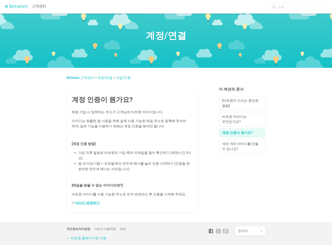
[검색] (297, 7)
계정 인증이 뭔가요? (237, 133)
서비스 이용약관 (105, 229)
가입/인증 (123, 78)
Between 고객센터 (80, 78)
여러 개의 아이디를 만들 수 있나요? (240, 146)
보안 (123, 229)
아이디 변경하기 (87, 203)
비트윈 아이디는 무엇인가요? (234, 119)
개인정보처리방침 (78, 229)
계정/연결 (104, 78)
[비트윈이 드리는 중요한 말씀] (240, 103)
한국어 (243, 231)
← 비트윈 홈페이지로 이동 (86, 238)
